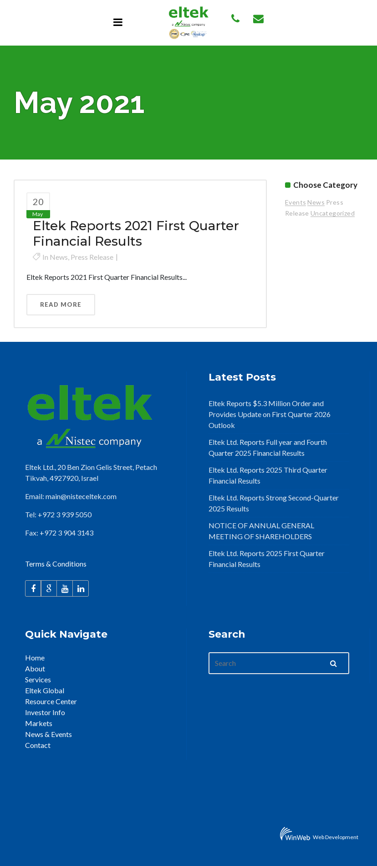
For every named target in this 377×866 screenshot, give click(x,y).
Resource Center (51, 701)
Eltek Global (44, 690)
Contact (38, 745)
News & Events (48, 734)
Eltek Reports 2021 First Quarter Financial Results (136, 233)
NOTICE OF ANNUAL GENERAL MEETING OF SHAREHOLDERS (261, 531)
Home (35, 657)
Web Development (335, 837)
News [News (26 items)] (316, 202)
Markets (38, 723)
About (35, 668)
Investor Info (45, 712)
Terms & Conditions (56, 563)
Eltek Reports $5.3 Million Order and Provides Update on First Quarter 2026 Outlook (270, 414)
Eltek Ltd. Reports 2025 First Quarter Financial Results (267, 558)
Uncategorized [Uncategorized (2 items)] (333, 213)
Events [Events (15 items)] (295, 202)
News (59, 257)
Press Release (92, 257)
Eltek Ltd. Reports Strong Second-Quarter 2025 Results (274, 503)
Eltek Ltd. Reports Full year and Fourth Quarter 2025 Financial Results (268, 447)
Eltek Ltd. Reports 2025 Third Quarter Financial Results (268, 475)
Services (38, 679)
